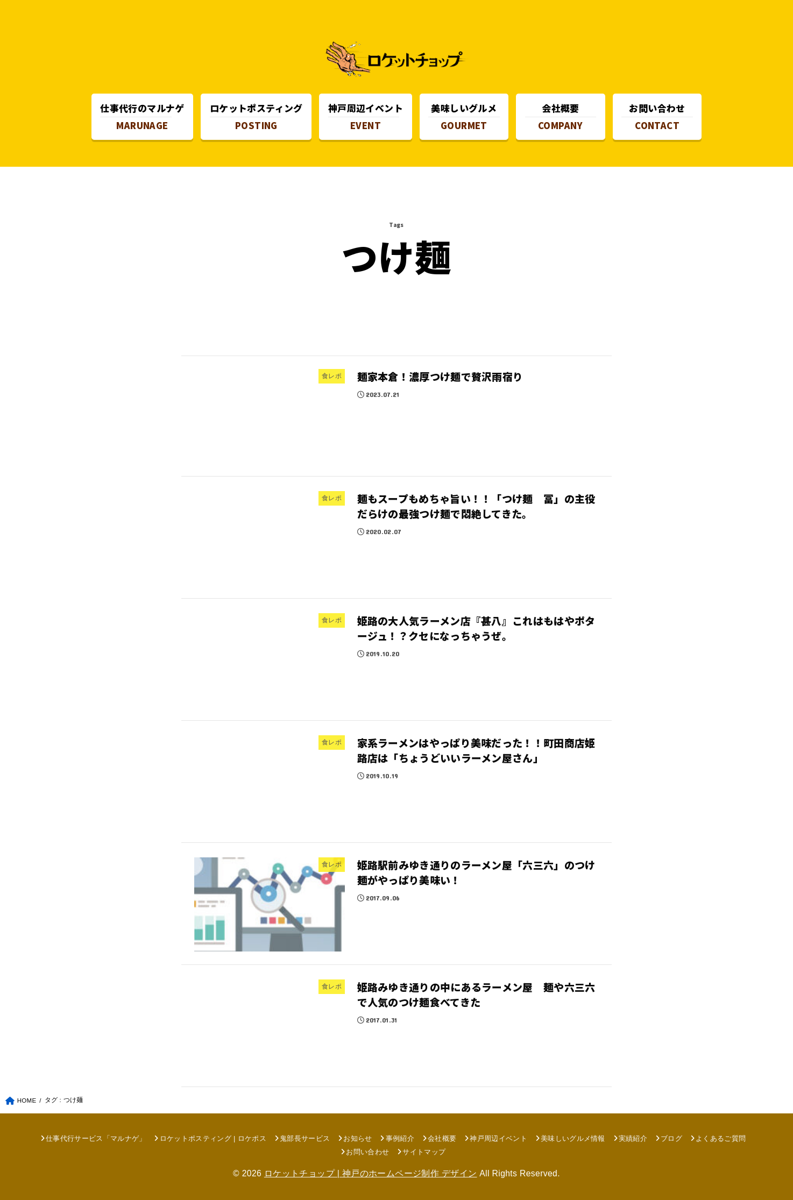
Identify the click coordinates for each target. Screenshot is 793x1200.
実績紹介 (633, 1138)
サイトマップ (423, 1152)
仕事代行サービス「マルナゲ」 (96, 1138)
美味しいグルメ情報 (573, 1138)
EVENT (365, 116)
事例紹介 (400, 1138)
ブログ (671, 1138)
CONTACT (657, 116)
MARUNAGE (142, 116)
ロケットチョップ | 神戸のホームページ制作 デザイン (370, 1173)
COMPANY (561, 116)
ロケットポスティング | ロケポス (213, 1138)
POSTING (256, 116)
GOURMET (464, 116)
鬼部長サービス (305, 1138)
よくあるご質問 (721, 1138)
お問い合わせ (367, 1152)
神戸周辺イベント (498, 1138)
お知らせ (357, 1138)
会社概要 (442, 1138)
